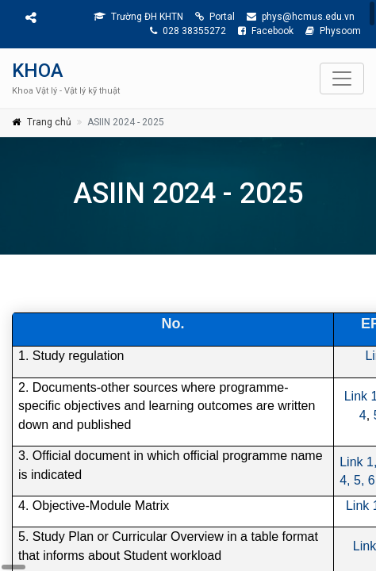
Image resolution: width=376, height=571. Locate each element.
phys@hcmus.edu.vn (301, 16)
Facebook (266, 30)
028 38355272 (188, 30)
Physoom (333, 30)
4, (345, 480)
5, (359, 480)
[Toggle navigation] (342, 78)
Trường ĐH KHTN (138, 16)
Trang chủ (49, 122)
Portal (215, 16)
